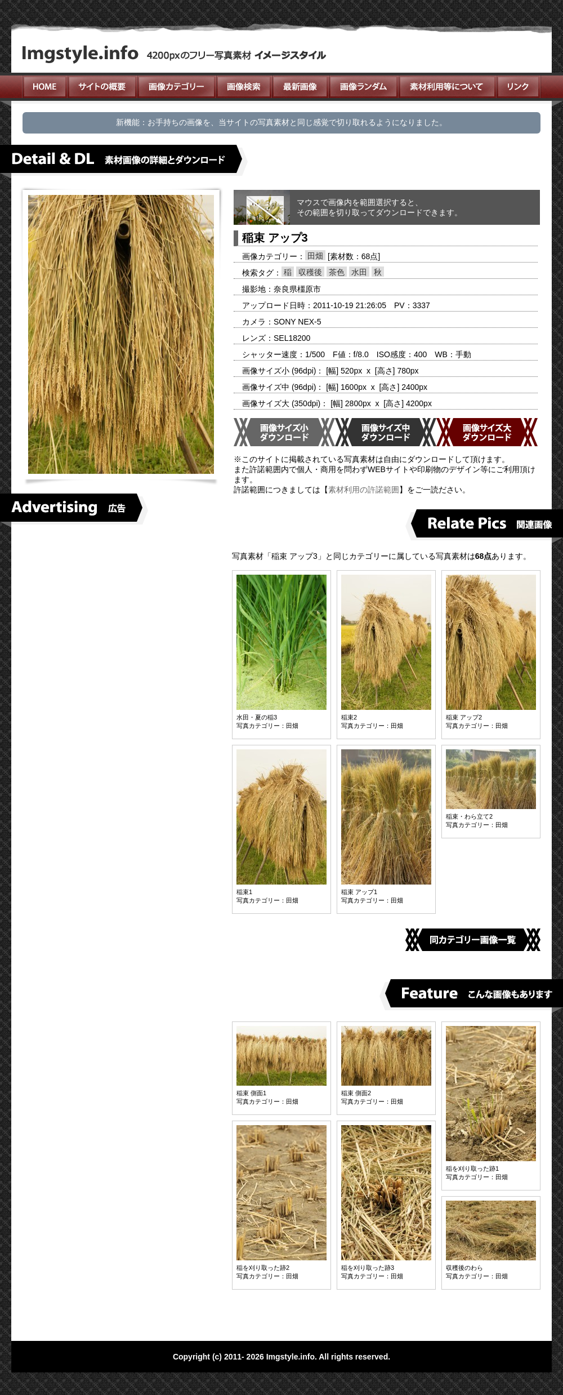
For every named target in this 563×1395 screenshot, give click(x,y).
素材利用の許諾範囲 (363, 489)
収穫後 (310, 272)
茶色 (337, 272)
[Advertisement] (121, 615)
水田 (359, 272)
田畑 (315, 255)
